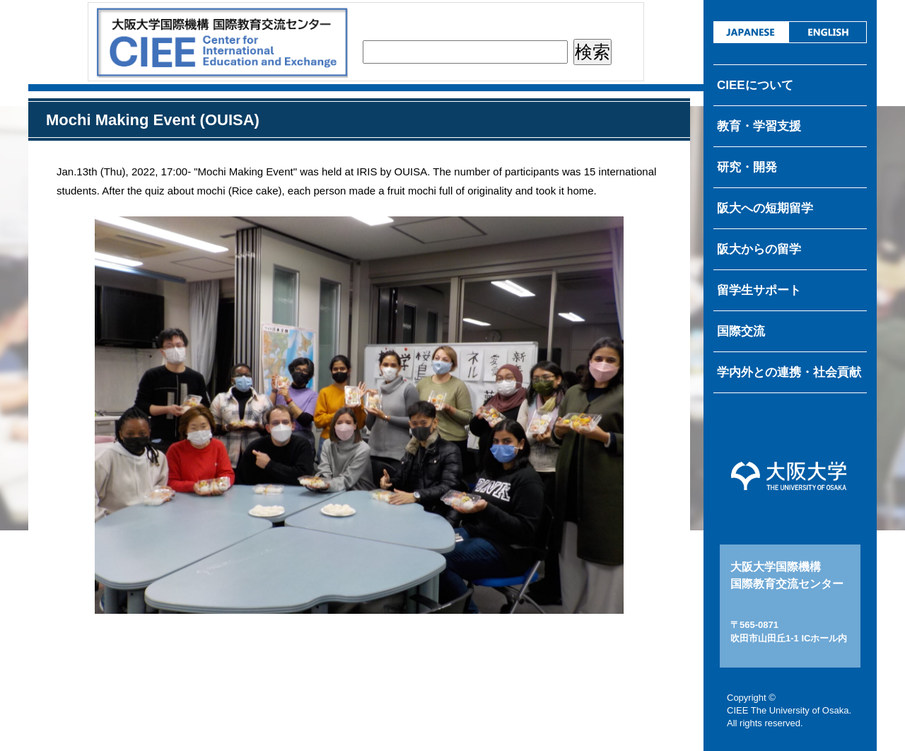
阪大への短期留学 (765, 208)
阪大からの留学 (759, 249)
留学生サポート (759, 290)
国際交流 (741, 331)
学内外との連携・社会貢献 (789, 372)
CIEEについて (755, 85)
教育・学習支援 (759, 126)
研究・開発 (747, 167)
